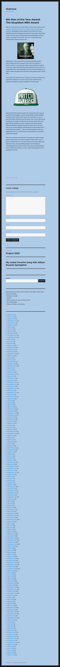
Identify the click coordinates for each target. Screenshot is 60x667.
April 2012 (10, 482)
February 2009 (11, 558)
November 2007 (12, 589)
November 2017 (11, 415)
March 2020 (10, 390)
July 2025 (10, 327)
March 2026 (10, 316)
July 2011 (9, 501)
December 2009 (12, 538)
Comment (9, 195)
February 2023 (11, 362)
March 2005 (10, 654)
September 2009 (12, 544)
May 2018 (10, 402)
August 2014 (11, 441)
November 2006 (12, 613)
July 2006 (10, 622)
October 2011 (11, 495)
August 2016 (11, 423)
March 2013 (10, 460)
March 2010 (10, 532)
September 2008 (12, 568)
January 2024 (11, 349)
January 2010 (11, 536)
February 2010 (11, 534)
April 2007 (10, 603)
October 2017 (11, 417)
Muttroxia (11, 9)
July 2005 (10, 646)
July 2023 (10, 357)
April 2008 (10, 579)
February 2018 (11, 409)
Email (7, 224)
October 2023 (11, 351)
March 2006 (10, 630)
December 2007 (11, 587)
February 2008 (11, 583)
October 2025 (11, 323)
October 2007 (11, 591)
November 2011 (11, 493)
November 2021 (12, 374)
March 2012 (10, 484)
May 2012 (10, 480)
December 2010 (11, 513)
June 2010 (10, 525)
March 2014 (10, 445)
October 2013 (11, 450)
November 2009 (12, 540)
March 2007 (10, 605)
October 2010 (11, 517)
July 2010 (10, 523)
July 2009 (10, 548)
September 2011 (12, 497)
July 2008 (10, 573)
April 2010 (10, 529)
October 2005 (11, 640)
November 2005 (12, 638)
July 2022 (10, 368)
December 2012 (11, 466)
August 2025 (11, 325)
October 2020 (11, 386)
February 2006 (11, 632)
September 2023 (12, 353)
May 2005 (10, 650)
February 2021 (11, 378)
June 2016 (10, 427)
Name (7, 217)
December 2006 (12, 611)
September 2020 (12, 388)
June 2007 (10, 599)
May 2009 (10, 552)
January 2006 (11, 634)
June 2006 (10, 624)
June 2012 (10, 478)
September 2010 (12, 519)
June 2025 (10, 329)
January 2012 (11, 489)
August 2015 (11, 435)
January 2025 (11, 333)
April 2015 (10, 439)
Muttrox (8, 177)
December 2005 (12, 636)
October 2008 (11, 566)
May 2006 (10, 626)
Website (8, 232)
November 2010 (12, 515)
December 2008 (12, 562)
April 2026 (10, 314)
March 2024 (10, 345)
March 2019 (10, 394)
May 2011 (10, 505)
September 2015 (12, 433)
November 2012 (12, 468)
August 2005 (11, 644)
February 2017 (11, 419)
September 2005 (12, 642)
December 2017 (11, 413)
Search (8, 278)
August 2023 (11, 355)
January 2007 (11, 609)
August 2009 (11, 546)
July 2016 (10, 425)
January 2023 (11, 364)
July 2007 (10, 597)
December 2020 (12, 382)
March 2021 (10, 376)
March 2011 (10, 507)
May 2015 (10, 437)
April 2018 (10, 405)
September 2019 (12, 392)
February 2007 (11, 607)
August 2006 (11, 620)
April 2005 (10, 652)
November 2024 (12, 335)
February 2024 (11, 347)
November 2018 (12, 396)
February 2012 (11, 486)
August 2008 (11, 570)
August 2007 (11, 595)
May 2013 (10, 458)
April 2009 (10, 554)
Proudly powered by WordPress (19, 662)
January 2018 (11, 411)
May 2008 (10, 577)
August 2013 (10, 452)
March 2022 (10, 372)
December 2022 (12, 366)
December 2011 (11, 491)
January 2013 (11, 464)
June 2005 (10, 648)
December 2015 (11, 431)
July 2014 (10, 443)
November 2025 (12, 321)
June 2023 (10, 359)
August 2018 (11, 398)
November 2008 (12, 564)
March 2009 (10, 556)
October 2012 (11, 470)
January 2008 (11, 585)
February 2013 (11, 462)
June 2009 (10, 550)
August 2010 (11, 521)
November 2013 (11, 448)
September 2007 (12, 593)
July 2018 (10, 400)
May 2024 (10, 343)
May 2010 (10, 527)
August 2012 (11, 474)
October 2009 (11, 542)
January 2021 (11, 380)
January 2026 (11, 318)
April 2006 (10, 628)
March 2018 (10, 407)
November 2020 (12, 384)
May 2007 (10, 601)
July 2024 (10, 339)
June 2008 (10, 575)
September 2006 (12, 618)
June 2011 (10, 503)
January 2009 (11, 560)
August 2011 (10, 499)
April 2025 (10, 331)
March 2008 (10, 581)
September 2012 (12, 472)
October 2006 (11, 616)
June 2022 (10, 370)
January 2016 (11, 429)
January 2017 (11, 421)
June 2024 (10, 341)
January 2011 (11, 511)
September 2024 (12, 337)
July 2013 (10, 454)
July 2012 (10, 476)
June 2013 (10, 456)
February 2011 (11, 509)
